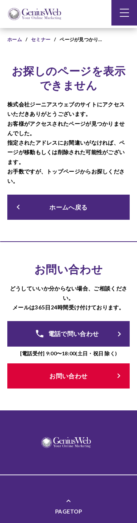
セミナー (40, 39)
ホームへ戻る (51, 207)
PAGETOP (68, 506)
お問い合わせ (86, 376)
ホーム (14, 39)
